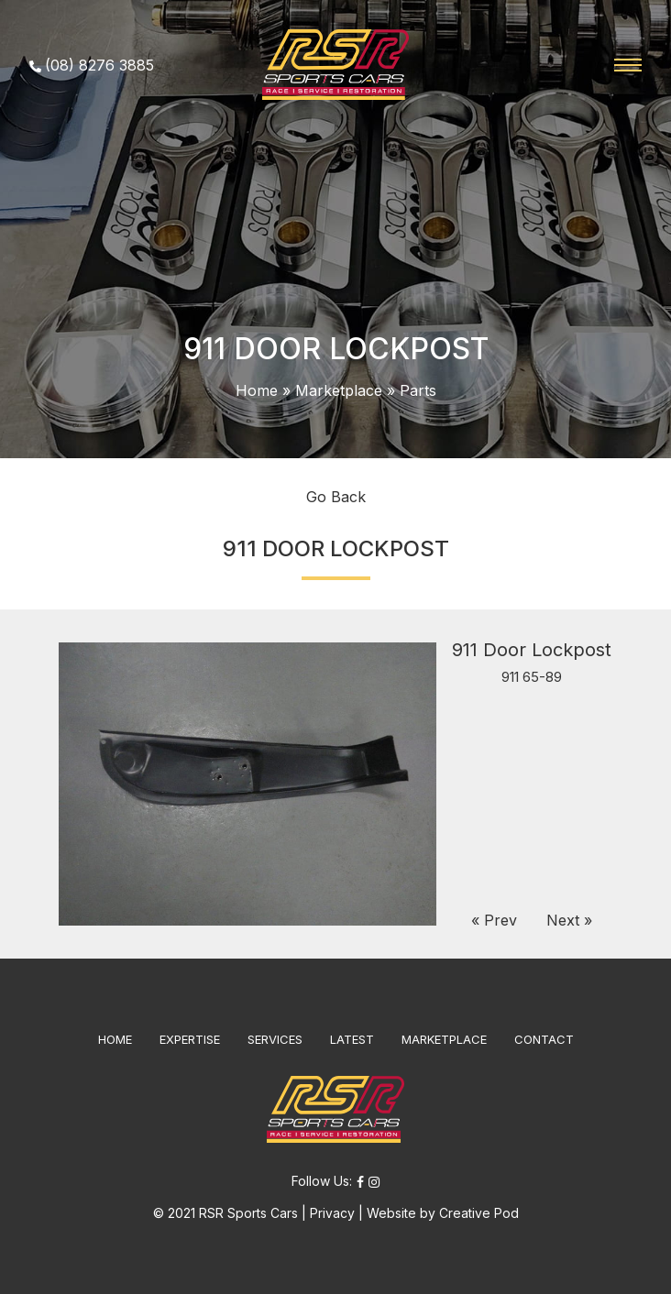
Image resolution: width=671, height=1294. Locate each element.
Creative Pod (479, 1213)
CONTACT (544, 1039)
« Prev (494, 920)
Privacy (332, 1213)
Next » (569, 920)
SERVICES (275, 1039)
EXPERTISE (190, 1039)
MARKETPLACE (444, 1039)
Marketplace (338, 390)
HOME (115, 1039)
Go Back (336, 497)
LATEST (352, 1039)
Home (257, 390)
